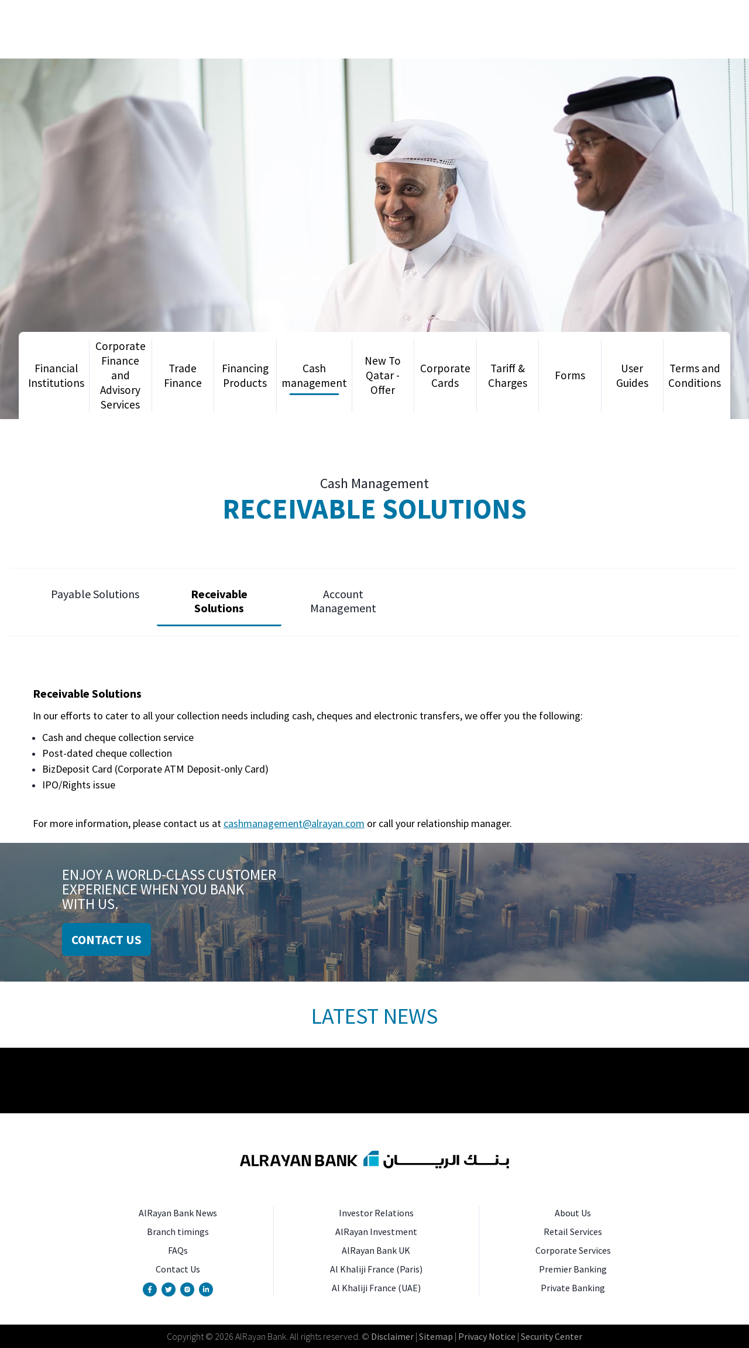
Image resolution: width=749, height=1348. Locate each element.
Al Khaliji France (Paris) (376, 1269)
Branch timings (178, 1231)
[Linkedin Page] (206, 1289)
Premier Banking (573, 1269)
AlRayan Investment (376, 1231)
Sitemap (435, 1336)
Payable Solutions (95, 593)
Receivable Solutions (219, 600)
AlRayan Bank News (178, 1213)
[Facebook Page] (150, 1289)
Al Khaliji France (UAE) (376, 1288)
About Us (573, 1213)
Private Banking (573, 1288)
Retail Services (573, 1231)
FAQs (178, 1250)
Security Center (551, 1336)
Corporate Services (573, 1250)
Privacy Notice (486, 1336)
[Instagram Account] (187, 1289)
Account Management (343, 600)
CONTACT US (106, 940)
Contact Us (178, 1269)
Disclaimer (392, 1336)
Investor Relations (376, 1213)
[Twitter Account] (169, 1289)
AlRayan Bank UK (376, 1250)
